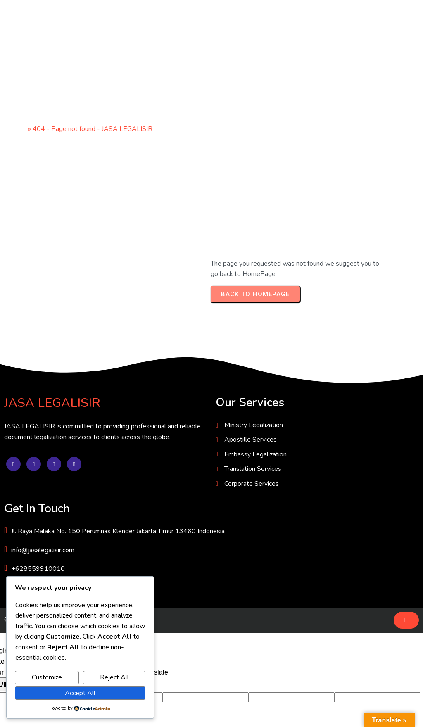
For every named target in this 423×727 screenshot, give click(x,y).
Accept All (80, 693)
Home (17, 129)
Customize (47, 677)
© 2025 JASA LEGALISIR (42, 535)
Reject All (114, 677)
